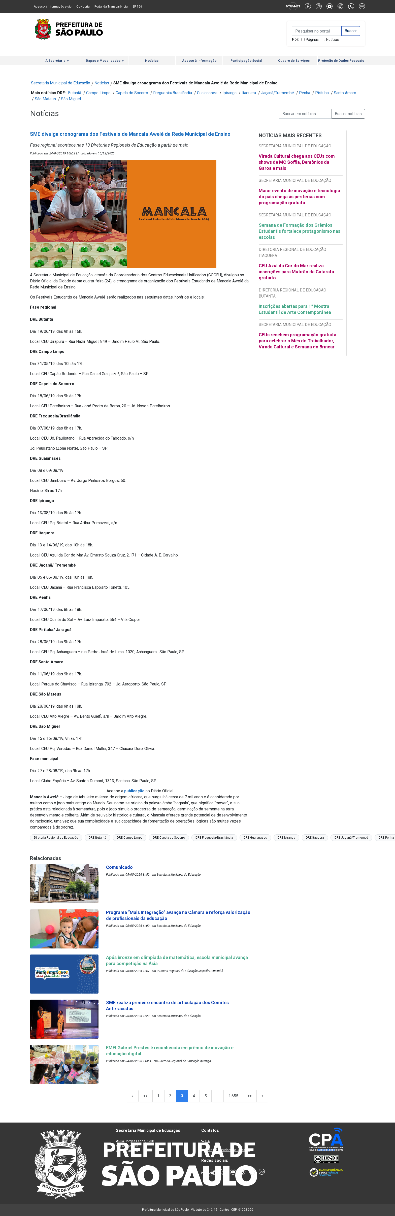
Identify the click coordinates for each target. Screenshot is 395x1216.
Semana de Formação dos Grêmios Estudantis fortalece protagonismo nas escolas (299, 231)
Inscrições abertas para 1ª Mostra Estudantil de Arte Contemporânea (295, 309)
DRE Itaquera (315, 837)
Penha (304, 92)
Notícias (332, 39)
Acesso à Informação (199, 60)
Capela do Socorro (132, 92)
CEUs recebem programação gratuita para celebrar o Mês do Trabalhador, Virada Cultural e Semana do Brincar (297, 340)
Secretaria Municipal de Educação (60, 83)
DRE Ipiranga (286, 837)
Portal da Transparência (111, 6)
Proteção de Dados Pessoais (341, 60)
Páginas (312, 39)
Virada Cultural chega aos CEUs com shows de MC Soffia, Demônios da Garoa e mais (297, 162)
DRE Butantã (97, 837)
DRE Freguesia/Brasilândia (214, 837)
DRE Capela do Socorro (169, 837)
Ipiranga (229, 92)
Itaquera (249, 92)
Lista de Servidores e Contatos (227, 1150)
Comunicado (119, 867)
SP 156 (137, 6)
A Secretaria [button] (57, 60)
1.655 (233, 1096)
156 (207, 1141)
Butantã (74, 92)
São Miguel (71, 98)
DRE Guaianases (255, 837)
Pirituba (322, 92)
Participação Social (246, 60)
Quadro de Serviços (294, 60)
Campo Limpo (98, 92)
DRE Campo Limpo (129, 837)
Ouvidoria (83, 6)
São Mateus (45, 98)
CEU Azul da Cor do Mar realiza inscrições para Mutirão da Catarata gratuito (296, 271)
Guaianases (207, 92)
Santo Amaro (345, 92)
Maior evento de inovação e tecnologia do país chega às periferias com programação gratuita (299, 196)
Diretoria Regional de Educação (56, 837)
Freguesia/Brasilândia (172, 92)
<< (145, 1096)
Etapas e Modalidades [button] (104, 60)
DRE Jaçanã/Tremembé (351, 837)
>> (250, 1096)
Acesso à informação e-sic (53, 6)
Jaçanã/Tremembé (277, 92)
